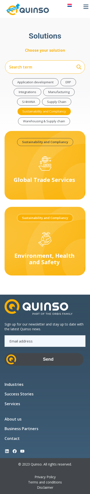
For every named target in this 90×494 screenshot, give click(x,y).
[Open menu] (86, 7)
